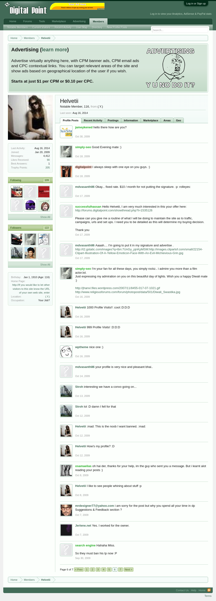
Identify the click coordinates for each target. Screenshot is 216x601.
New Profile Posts (117, 27)
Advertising (79, 21)
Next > (128, 569)
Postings (113, 120)
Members (98, 21)
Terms (208, 595)
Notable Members (17, 27)
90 (48, 159)
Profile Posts (70, 120)
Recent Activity (93, 120)
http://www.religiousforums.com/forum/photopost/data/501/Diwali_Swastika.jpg (127, 292)
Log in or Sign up (196, 3)
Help (193, 590)
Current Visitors (41, 27)
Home (12, 21)
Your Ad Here (101, 9)
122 (47, 227)
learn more (54, 49)
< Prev (79, 569)
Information (131, 120)
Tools (42, 21)
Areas (167, 120)
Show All (45, 217)
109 (47, 180)
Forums (27, 21)
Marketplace (150, 120)
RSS (209, 590)
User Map (81, 27)
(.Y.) (47, 296)
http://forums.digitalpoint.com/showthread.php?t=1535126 (113, 210)
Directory (97, 27)
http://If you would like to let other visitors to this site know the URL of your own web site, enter (31, 288)
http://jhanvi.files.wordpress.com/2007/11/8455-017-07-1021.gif (117, 288)
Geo (178, 120)
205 (47, 167)
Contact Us (182, 590)
